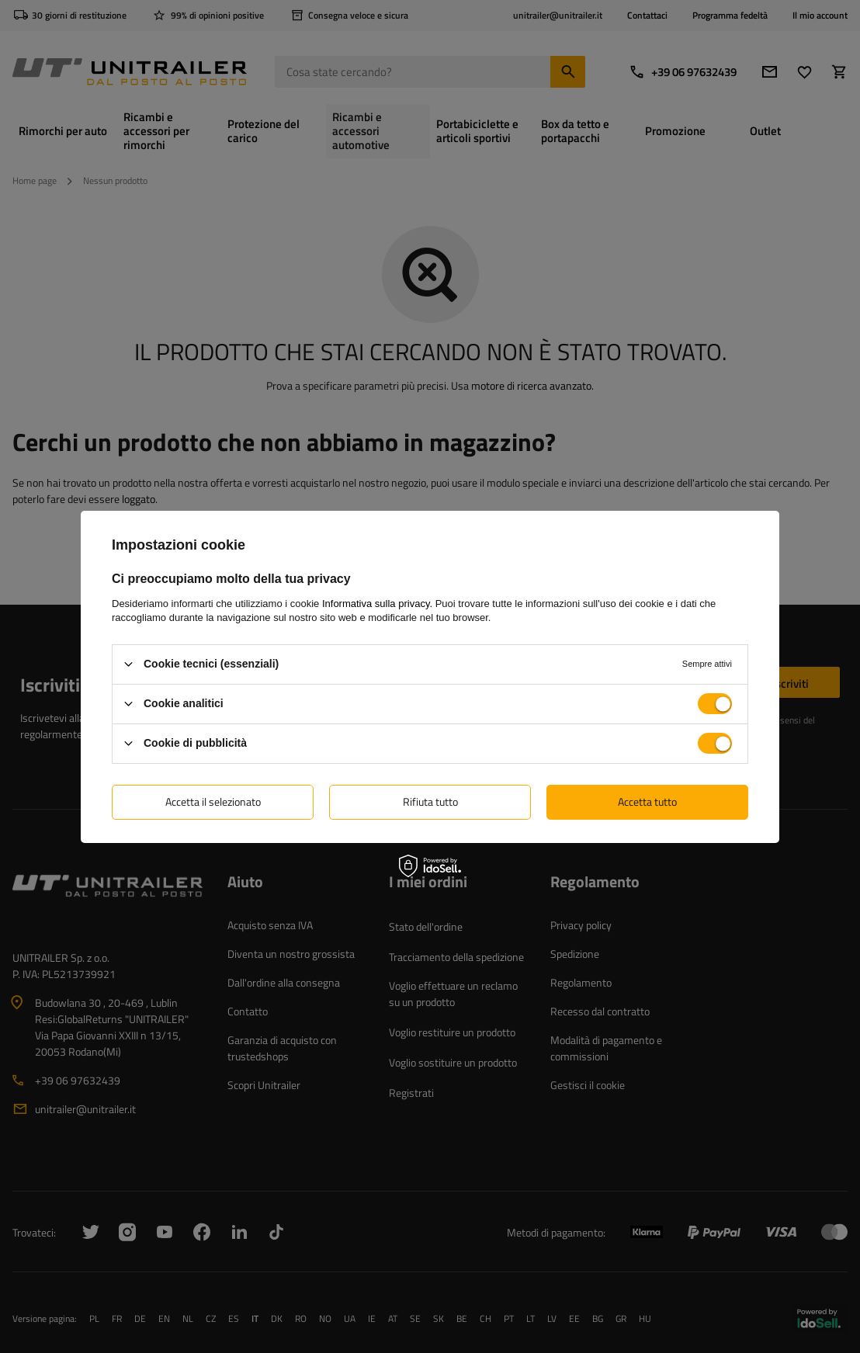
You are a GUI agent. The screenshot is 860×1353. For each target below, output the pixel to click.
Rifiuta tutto (430, 801)
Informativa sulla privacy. (377, 603)
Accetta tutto (647, 801)
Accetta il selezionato (213, 801)
